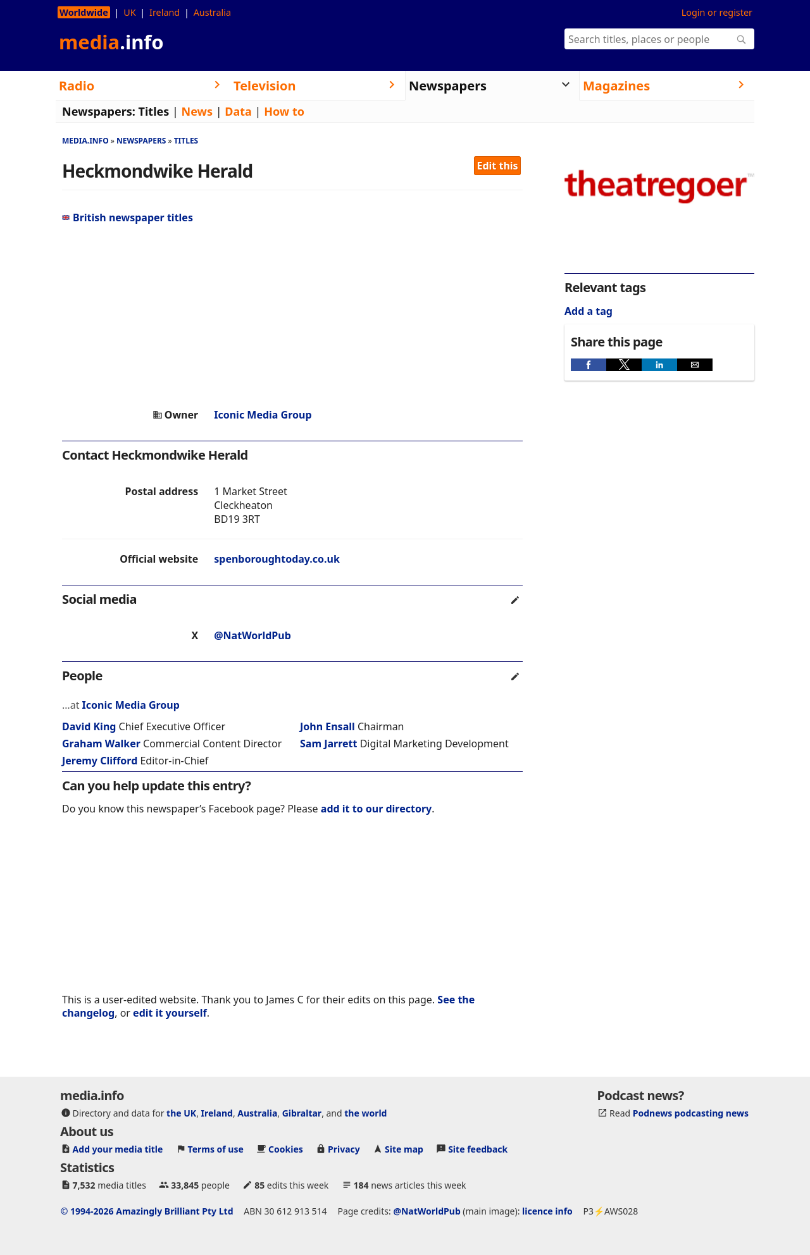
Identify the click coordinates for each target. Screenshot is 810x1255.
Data (238, 111)
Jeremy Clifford (99, 761)
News (197, 111)
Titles (154, 111)
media (111, 41)
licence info (547, 1211)
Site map (404, 1149)
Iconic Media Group (262, 415)
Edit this (497, 166)
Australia (212, 12)
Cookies (285, 1149)
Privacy (344, 1149)
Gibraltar (301, 1113)
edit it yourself (170, 1013)
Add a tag (588, 311)
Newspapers (141, 140)
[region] (292, 316)
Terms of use (216, 1149)
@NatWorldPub (252, 635)
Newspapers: (98, 111)
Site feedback (478, 1149)
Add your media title (118, 1149)
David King (89, 726)
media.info (85, 140)
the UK (181, 1113)
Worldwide (83, 12)
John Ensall (327, 726)
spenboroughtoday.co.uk (277, 559)
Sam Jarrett (328, 743)
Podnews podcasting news (691, 1113)
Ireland (164, 12)
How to (284, 111)
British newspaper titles (127, 217)
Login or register (717, 12)
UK (129, 12)
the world (365, 1113)
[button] (588, 364)
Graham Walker (101, 743)
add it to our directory (376, 809)
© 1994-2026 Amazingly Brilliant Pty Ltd (147, 1211)
